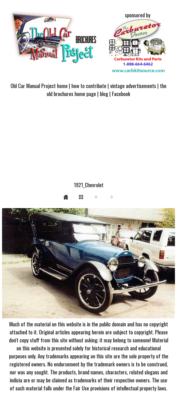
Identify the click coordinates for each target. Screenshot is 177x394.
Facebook (121, 94)
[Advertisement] (88, 142)
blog (104, 94)
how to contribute (88, 86)
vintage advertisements (133, 86)
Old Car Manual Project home (39, 86)
